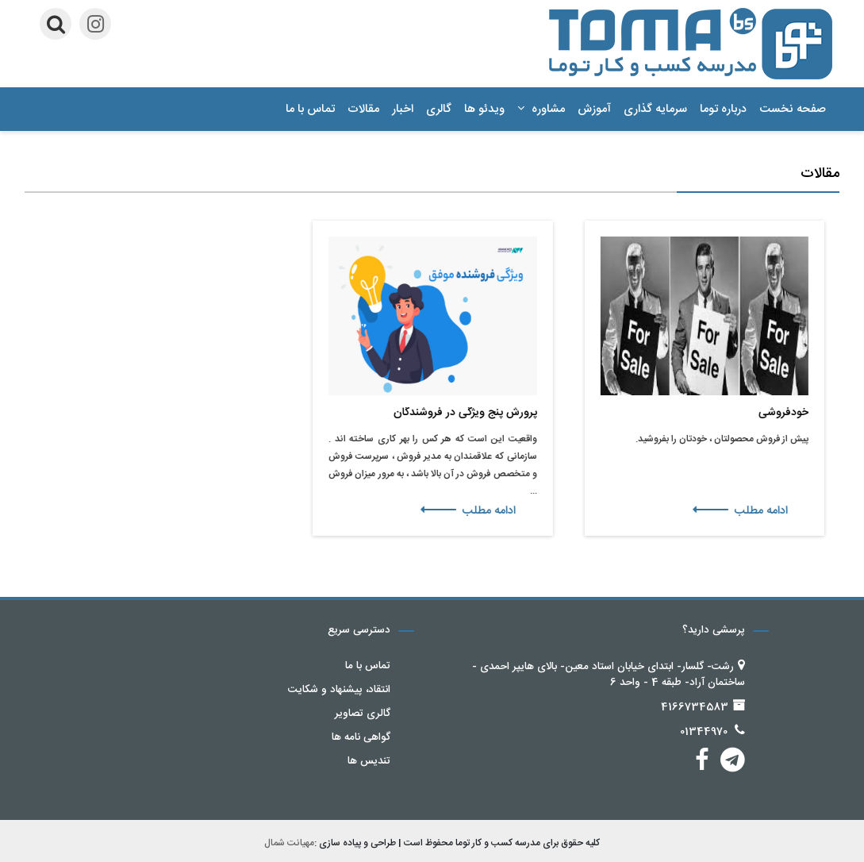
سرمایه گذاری (655, 109)
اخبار (402, 109)
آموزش (594, 109)
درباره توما (723, 109)
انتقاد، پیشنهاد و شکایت (339, 689)
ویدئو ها (484, 109)
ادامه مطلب (745, 511)
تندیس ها (369, 761)
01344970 (704, 732)
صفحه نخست (792, 109)
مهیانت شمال (289, 843)
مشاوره (541, 109)
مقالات (363, 109)
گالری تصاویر (362, 713)
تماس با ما (310, 109)
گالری (438, 109)
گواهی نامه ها (361, 737)
